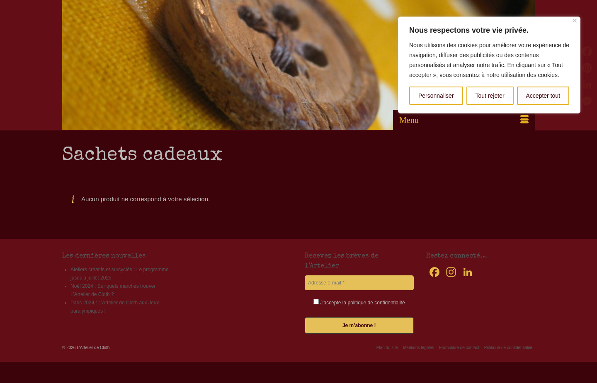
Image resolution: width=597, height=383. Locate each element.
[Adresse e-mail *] (359, 282)
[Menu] (464, 120)
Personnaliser (436, 95)
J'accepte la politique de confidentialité (359, 302)
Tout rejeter (490, 95)
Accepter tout (543, 95)
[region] (489, 65)
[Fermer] (575, 20)
